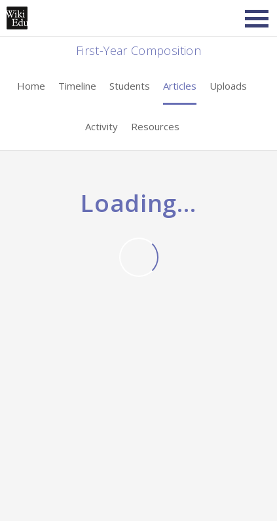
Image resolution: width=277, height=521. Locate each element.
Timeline (77, 85)
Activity (101, 126)
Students (129, 85)
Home (31, 85)
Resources (155, 126)
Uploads (228, 85)
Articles (179, 85)
